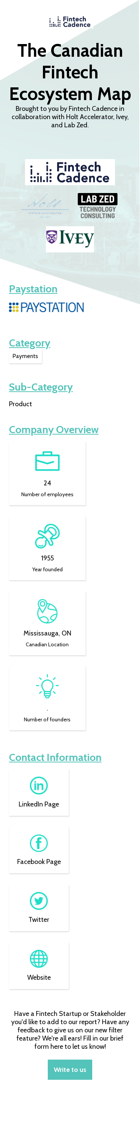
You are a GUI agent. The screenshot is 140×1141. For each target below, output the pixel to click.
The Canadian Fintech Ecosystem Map (70, 72)
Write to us (70, 1070)
